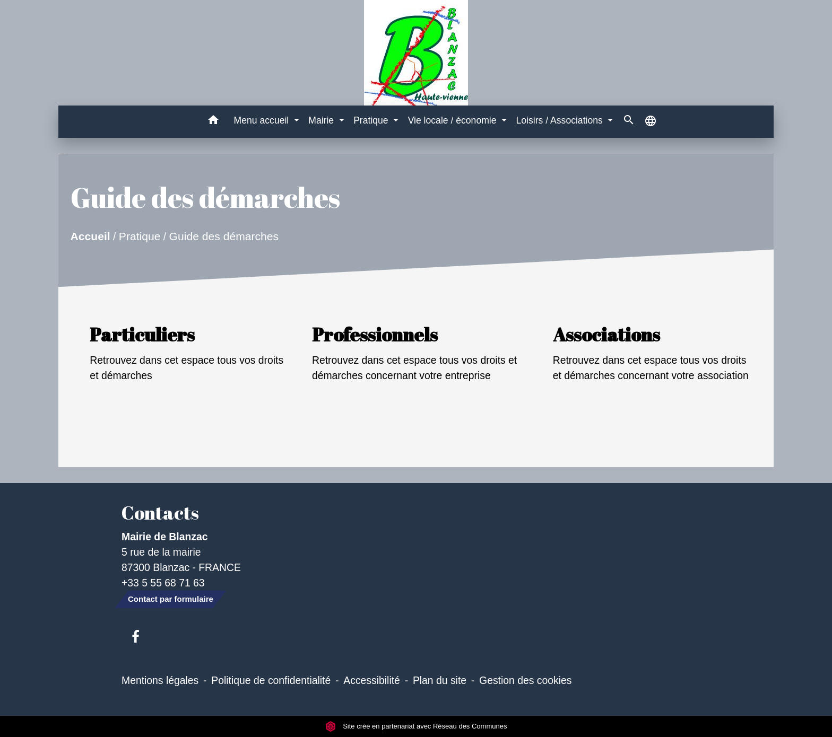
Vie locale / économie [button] (453, 120)
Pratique (140, 236)
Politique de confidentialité (271, 680)
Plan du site (439, 680)
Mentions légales (160, 680)
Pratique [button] (372, 120)
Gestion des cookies (525, 680)
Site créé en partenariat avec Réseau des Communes (416, 726)
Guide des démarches (224, 236)
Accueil (90, 236)
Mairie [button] (322, 120)
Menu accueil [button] (263, 120)
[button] (213, 122)
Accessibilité (371, 680)
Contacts (160, 513)
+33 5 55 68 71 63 (163, 583)
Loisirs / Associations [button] (560, 120)
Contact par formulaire (170, 598)
